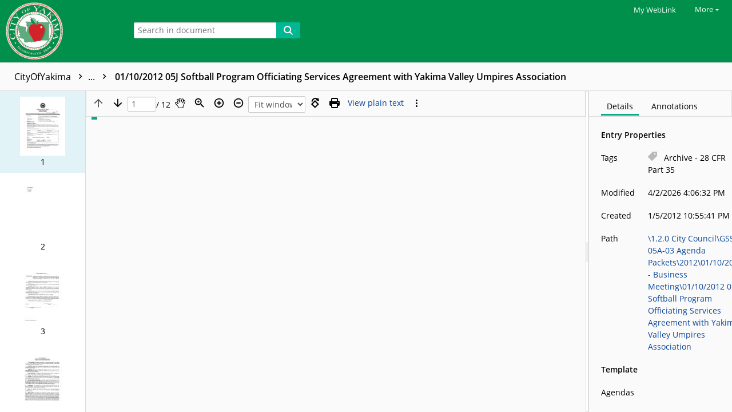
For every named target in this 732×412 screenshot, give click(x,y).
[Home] (60, 31)
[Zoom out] (238, 103)
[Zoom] (199, 103)
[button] (42, 132)
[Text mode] (375, 103)
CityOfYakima (63, 76)
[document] (660, 251)
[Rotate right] (315, 103)
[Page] (142, 104)
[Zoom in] (219, 103)
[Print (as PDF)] (334, 103)
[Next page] (118, 103)
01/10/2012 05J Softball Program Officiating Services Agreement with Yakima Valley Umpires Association (340, 76)
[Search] (288, 30)
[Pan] (180, 103)
